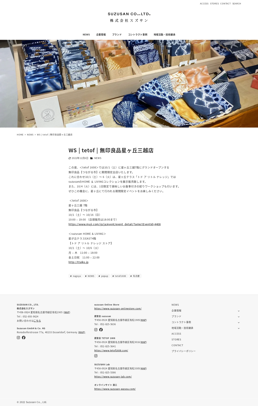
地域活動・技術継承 (182, 328)
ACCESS (204, 3)
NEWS (97, 158)
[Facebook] (23, 337)
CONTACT (225, 3)
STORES (214, 3)
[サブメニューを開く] (238, 310)
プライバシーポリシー (184, 351)
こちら (37, 320)
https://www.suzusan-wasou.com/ (115, 389)
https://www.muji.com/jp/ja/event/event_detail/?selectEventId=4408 (115, 224)
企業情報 (176, 310)
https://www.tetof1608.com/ (111, 350)
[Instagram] (18, 337)
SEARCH (236, 3)
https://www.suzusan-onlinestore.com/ (118, 308)
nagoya (76, 275)
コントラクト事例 (181, 322)
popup (104, 275)
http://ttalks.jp (79, 262)
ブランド (176, 316)
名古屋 (136, 275)
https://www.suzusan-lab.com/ (113, 376)
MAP (66, 312)
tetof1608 (120, 275)
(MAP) (81, 332)
